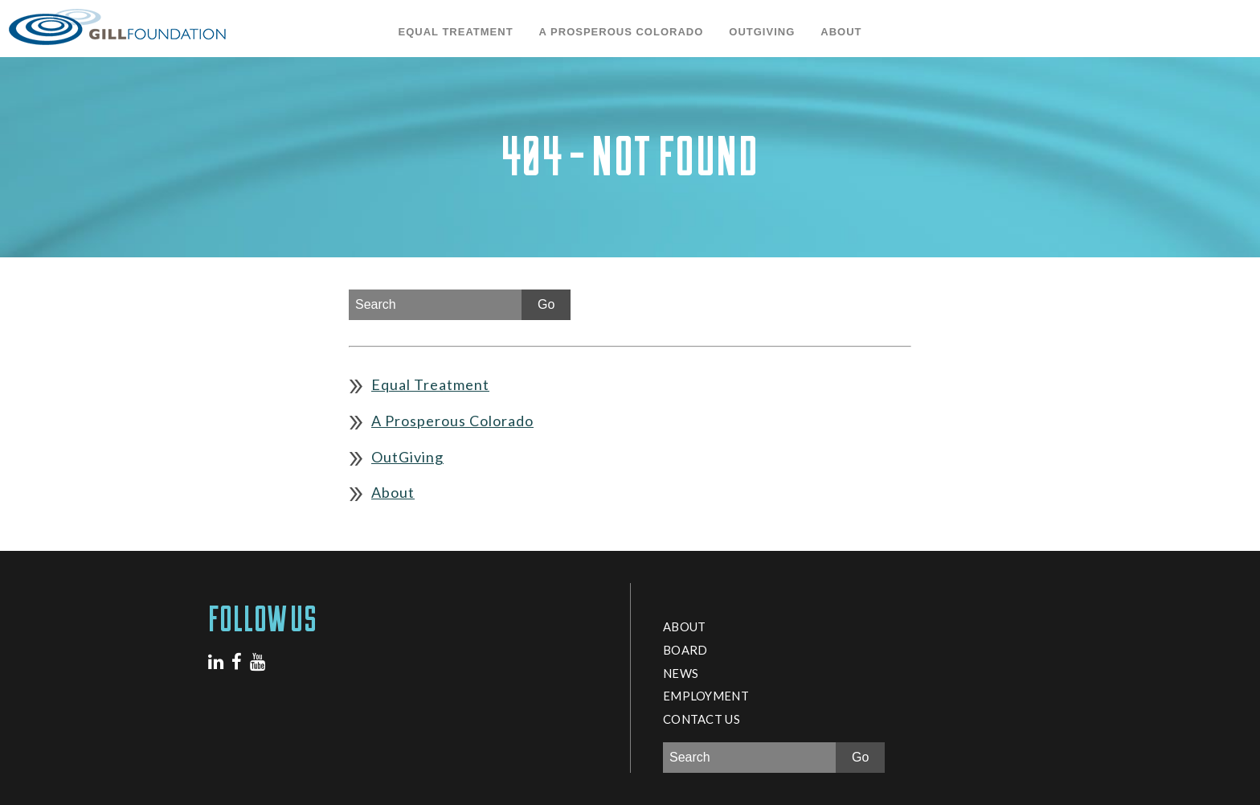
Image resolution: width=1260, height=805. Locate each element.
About (840, 32)
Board (685, 650)
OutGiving (762, 32)
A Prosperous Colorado (621, 32)
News (680, 673)
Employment (706, 695)
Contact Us (701, 719)
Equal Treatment (456, 32)
